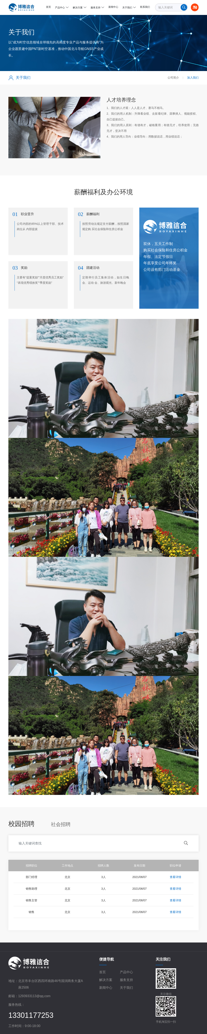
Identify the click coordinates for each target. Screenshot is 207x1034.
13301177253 (30, 1015)
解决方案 (105, 980)
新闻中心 (105, 987)
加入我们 (193, 77)
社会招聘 (61, 824)
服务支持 (126, 980)
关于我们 (126, 987)
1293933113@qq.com (34, 996)
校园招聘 (21, 823)
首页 (102, 972)
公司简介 (173, 77)
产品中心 (126, 972)
